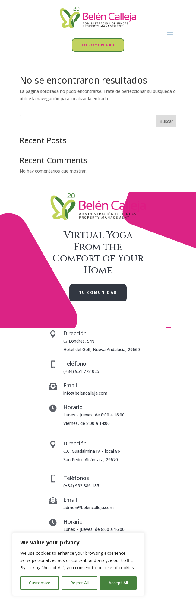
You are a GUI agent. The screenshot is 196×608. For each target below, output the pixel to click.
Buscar (166, 121)
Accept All (118, 583)
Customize (39, 583)
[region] (78, 564)
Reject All (79, 583)
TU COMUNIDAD (98, 45)
